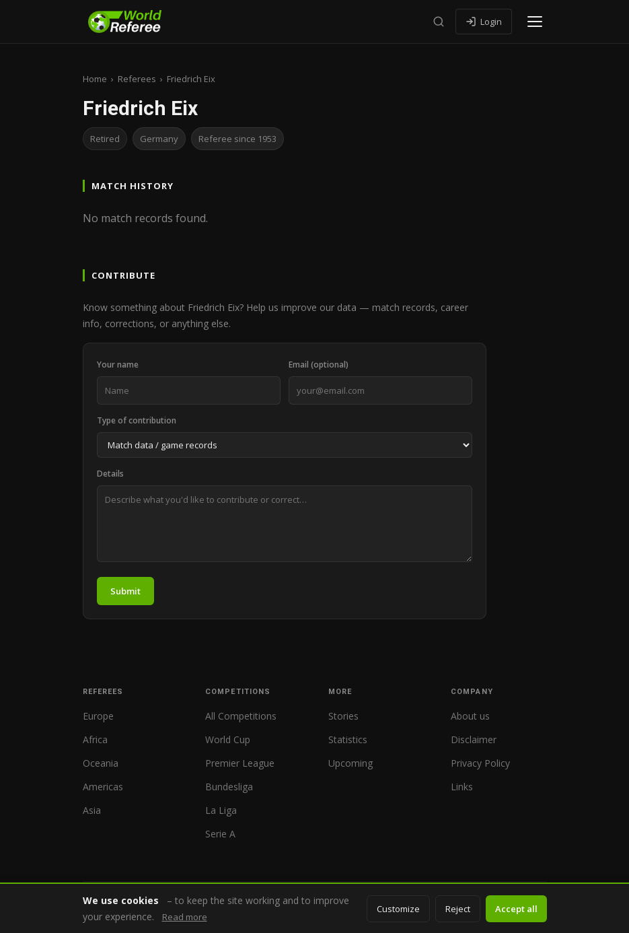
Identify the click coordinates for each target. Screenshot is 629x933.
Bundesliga (229, 786)
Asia (92, 810)
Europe (98, 716)
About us (470, 716)
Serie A (220, 833)
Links (462, 786)
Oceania (100, 763)
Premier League (239, 763)
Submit (125, 591)
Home (95, 79)
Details (110, 473)
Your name (118, 364)
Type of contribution (136, 420)
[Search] (438, 21)
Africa (95, 739)
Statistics (347, 739)
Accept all (516, 909)
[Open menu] (535, 21)
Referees (137, 79)
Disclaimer (473, 739)
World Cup (227, 739)
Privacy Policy (480, 763)
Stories (343, 716)
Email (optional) (318, 364)
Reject (457, 909)
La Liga (221, 810)
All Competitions (240, 716)
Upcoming (350, 763)
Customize (398, 909)
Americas (103, 786)
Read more (184, 917)
